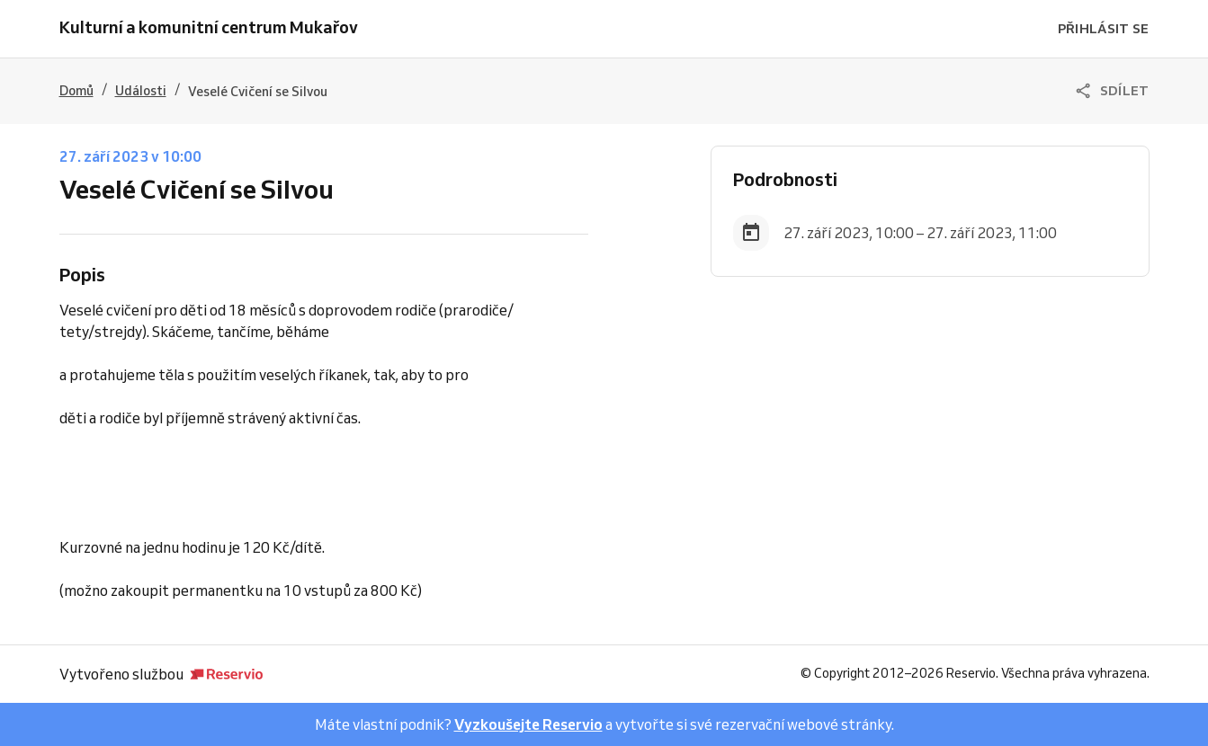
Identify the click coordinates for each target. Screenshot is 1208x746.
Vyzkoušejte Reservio (528, 724)
